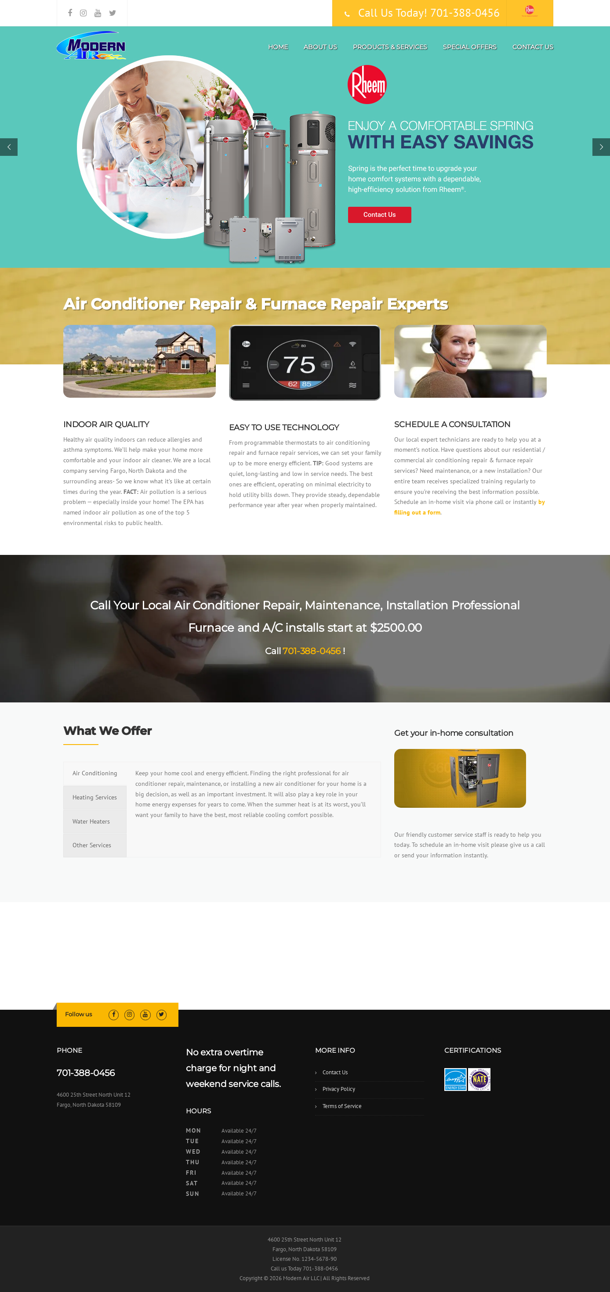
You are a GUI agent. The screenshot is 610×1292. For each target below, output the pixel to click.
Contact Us (532, 47)
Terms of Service (342, 1106)
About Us (320, 47)
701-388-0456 (312, 651)
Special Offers (470, 47)
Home (278, 47)
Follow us (78, 1014)
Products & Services (390, 47)
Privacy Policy (339, 1089)
